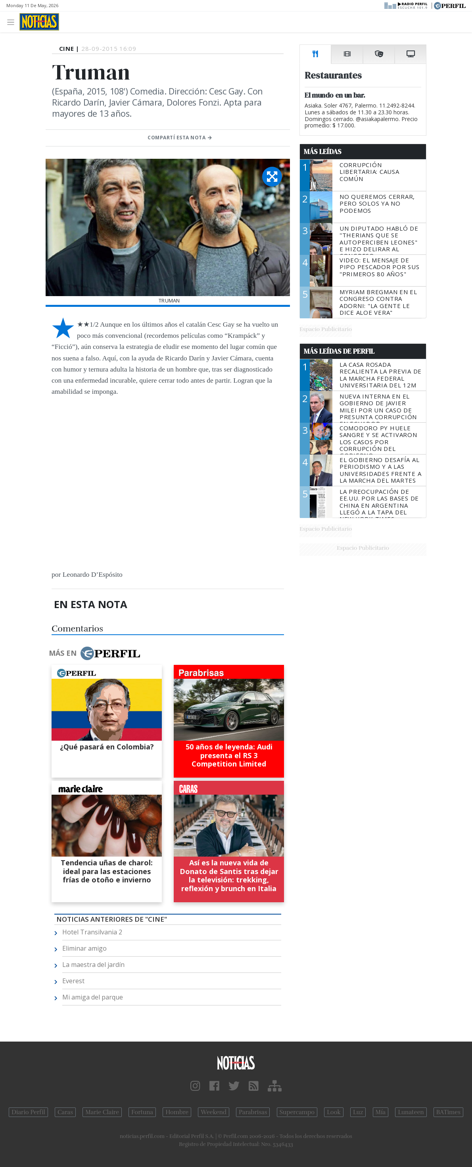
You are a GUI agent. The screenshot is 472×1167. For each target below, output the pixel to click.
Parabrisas (253, 1112)
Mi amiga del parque (92, 997)
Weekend (213, 1112)
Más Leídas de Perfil (339, 351)
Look (334, 1112)
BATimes (448, 1112)
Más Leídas (323, 151)
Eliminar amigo (84, 948)
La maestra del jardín (93, 964)
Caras (65, 1112)
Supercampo (297, 1112)
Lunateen (411, 1112)
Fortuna (142, 1112)
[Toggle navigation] (12, 22)
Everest (73, 980)
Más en (94, 653)
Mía (381, 1112)
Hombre (176, 1112)
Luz (358, 1112)
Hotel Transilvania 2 (92, 932)
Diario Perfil (28, 1112)
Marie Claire (102, 1112)
